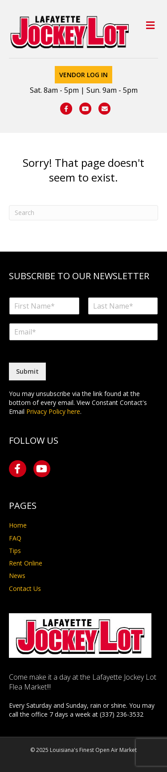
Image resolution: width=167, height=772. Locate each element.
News (17, 575)
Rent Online (25, 563)
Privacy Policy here (53, 411)
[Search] (83, 212)
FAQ (15, 538)
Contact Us (25, 588)
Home (18, 525)
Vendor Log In (83, 74)
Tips (15, 550)
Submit (27, 371)
